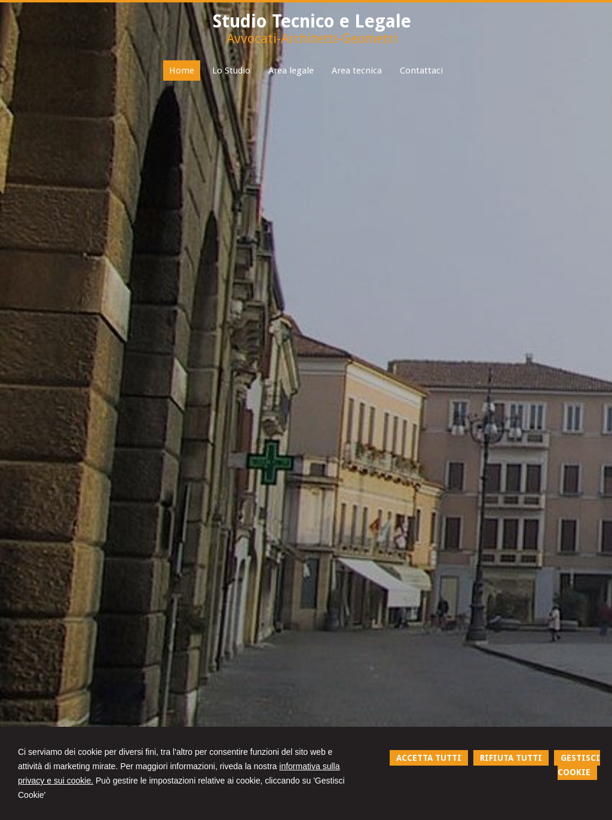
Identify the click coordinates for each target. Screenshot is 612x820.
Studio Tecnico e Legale (312, 21)
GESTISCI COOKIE (579, 765)
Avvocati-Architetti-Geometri (312, 38)
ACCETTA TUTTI (428, 758)
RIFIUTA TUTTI (511, 758)
